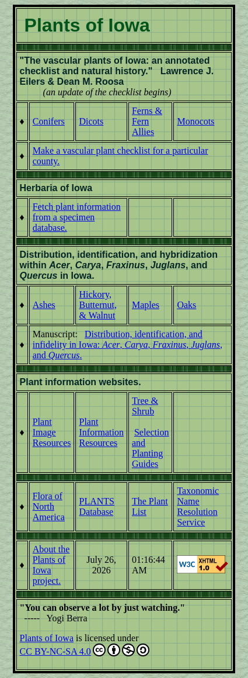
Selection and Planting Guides (150, 448)
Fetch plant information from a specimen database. (77, 217)
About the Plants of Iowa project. (51, 565)
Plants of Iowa (47, 638)
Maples (145, 305)
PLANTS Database (96, 506)
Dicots (91, 121)
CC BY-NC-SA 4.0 (84, 650)
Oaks (186, 305)
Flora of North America (49, 506)
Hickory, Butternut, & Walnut (97, 304)
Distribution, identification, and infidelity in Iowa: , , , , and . (127, 344)
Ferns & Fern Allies (147, 121)
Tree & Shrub (145, 406)
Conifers (49, 121)
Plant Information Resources (101, 432)
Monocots (195, 121)
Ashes (44, 305)
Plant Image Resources (52, 432)
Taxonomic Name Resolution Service (198, 506)
